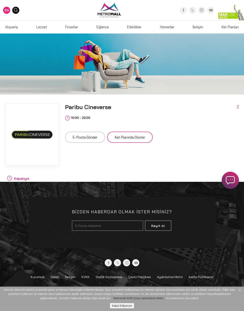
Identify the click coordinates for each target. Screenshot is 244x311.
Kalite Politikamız (201, 277)
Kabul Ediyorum (122, 305)
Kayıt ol (158, 226)
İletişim (198, 27)
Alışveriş (11, 27)
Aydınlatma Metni (170, 277)
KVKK (86, 277)
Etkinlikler (134, 27)
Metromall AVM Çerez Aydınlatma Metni (138, 298)
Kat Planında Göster (130, 137)
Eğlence (102, 27)
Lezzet (41, 27)
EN (6, 10)
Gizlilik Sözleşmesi (109, 277)
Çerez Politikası (139, 277)
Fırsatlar (71, 27)
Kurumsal (38, 277)
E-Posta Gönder (85, 137)
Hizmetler (167, 27)
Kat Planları (230, 27)
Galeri (55, 277)
